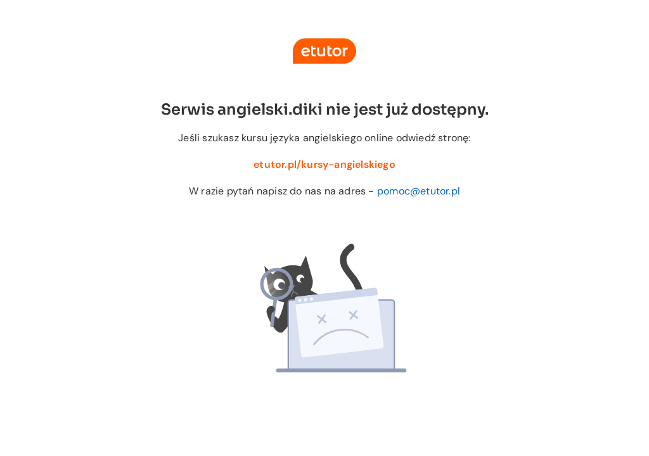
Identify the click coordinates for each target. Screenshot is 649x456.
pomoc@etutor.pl (418, 191)
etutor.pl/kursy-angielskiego (324, 164)
